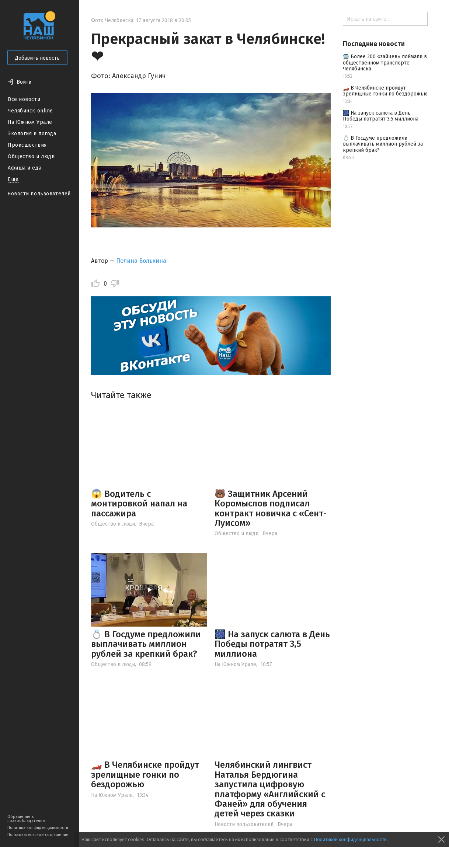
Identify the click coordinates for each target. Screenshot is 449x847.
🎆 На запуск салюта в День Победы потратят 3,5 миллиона (272, 644)
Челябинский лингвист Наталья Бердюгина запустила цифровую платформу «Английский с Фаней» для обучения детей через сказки (270, 789)
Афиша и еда (24, 168)
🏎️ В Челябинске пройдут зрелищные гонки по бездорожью (145, 775)
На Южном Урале (30, 122)
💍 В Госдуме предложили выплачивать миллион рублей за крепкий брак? (146, 644)
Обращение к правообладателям (26, 819)
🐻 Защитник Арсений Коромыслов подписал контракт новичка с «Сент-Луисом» (271, 508)
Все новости (24, 99)
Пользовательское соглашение (38, 835)
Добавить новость (37, 58)
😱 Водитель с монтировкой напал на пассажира (139, 504)
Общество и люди (31, 156)
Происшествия (27, 145)
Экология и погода (32, 133)
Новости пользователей (39, 194)
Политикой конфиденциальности (350, 839)
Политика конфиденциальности (37, 828)
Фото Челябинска (112, 20)
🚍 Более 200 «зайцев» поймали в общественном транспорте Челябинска (385, 62)
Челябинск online (30, 111)
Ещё (13, 179)
